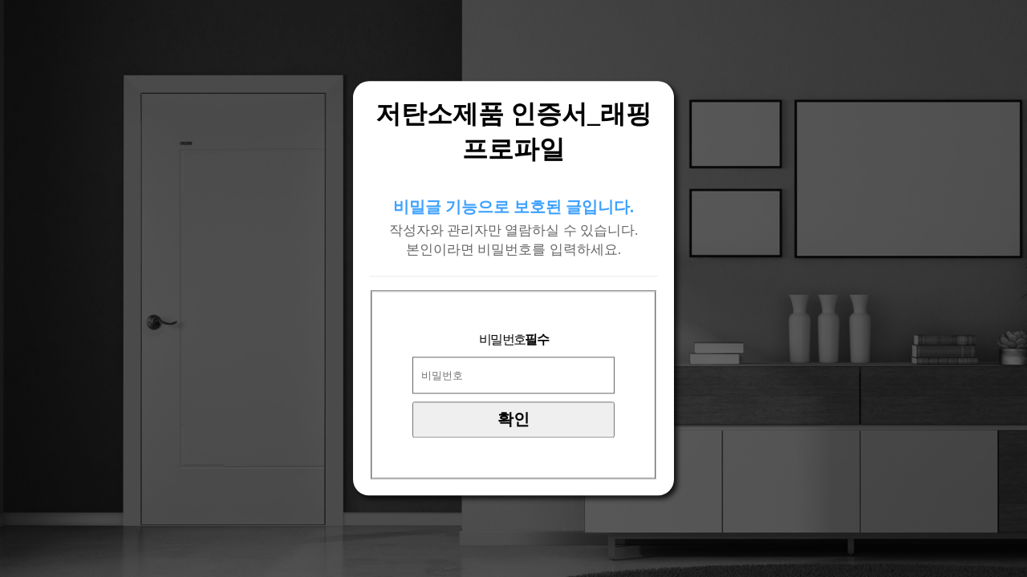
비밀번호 (513, 340)
